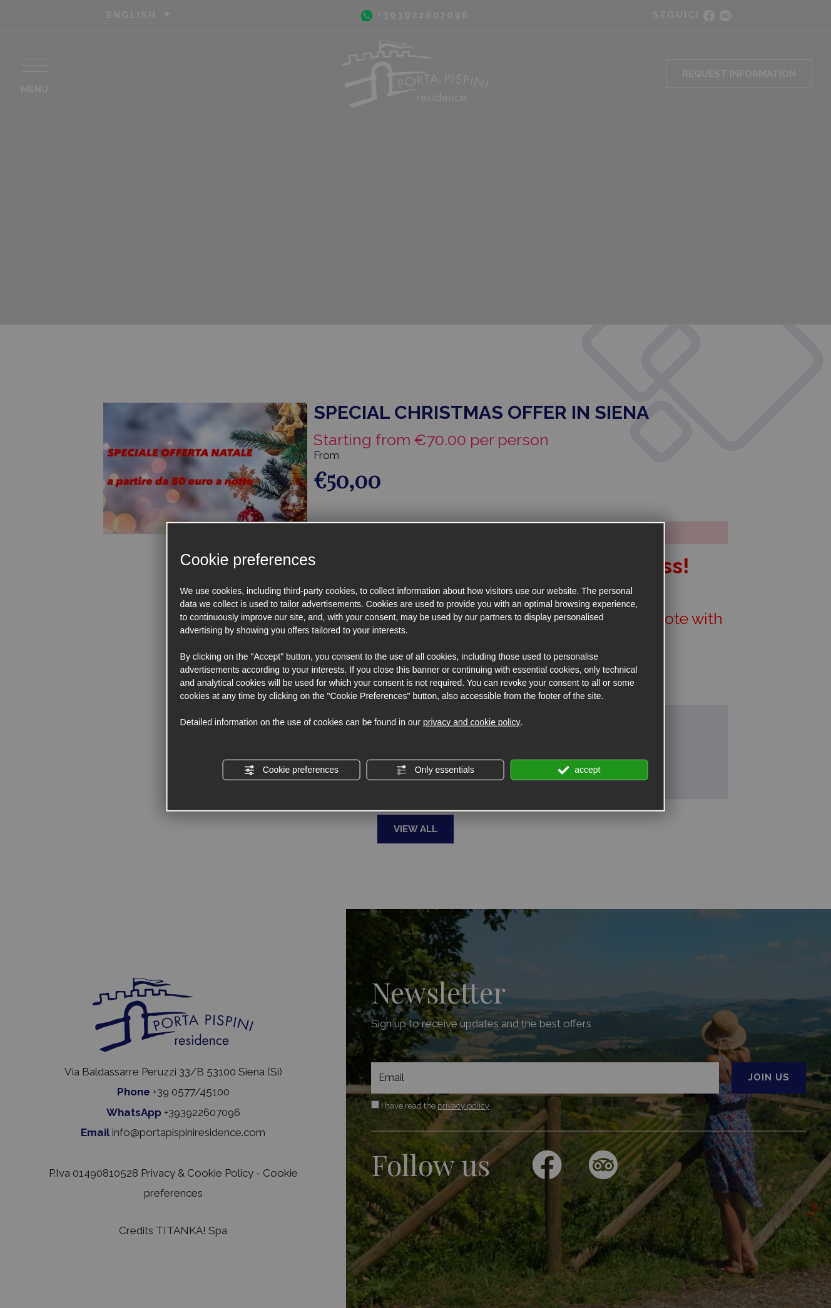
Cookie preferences (291, 769)
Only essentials (435, 769)
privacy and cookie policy (472, 722)
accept (579, 769)
